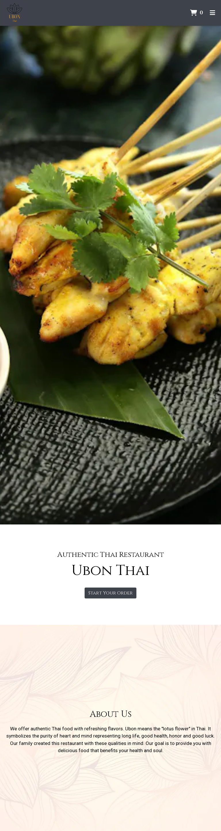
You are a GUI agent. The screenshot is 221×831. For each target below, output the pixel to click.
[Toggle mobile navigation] (212, 13)
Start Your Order (110, 593)
